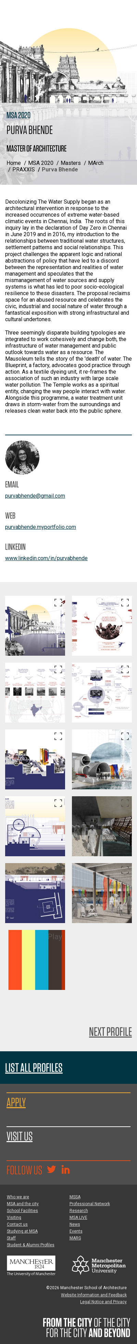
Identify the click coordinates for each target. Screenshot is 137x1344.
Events (76, 1231)
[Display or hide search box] (125, 29)
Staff (11, 1238)
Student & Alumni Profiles (30, 1245)
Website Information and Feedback (94, 1295)
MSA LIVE (78, 1217)
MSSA (75, 1197)
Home (14, 163)
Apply (16, 1102)
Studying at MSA (22, 1231)
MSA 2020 (40, 163)
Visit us (20, 1135)
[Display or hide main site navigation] (125, 12)
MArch (95, 163)
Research (79, 1210)
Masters (71, 163)
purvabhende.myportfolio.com (40, 527)
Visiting (14, 1217)
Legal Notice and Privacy (103, 1301)
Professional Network (90, 1203)
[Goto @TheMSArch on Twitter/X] (51, 1170)
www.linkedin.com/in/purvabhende (46, 558)
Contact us (17, 1224)
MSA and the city (23, 1203)
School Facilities (22, 1210)
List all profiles (34, 1068)
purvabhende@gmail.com (35, 496)
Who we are (18, 1197)
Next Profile (110, 1031)
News (75, 1224)
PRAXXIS (23, 169)
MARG (75, 1238)
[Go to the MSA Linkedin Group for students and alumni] (65, 1170)
